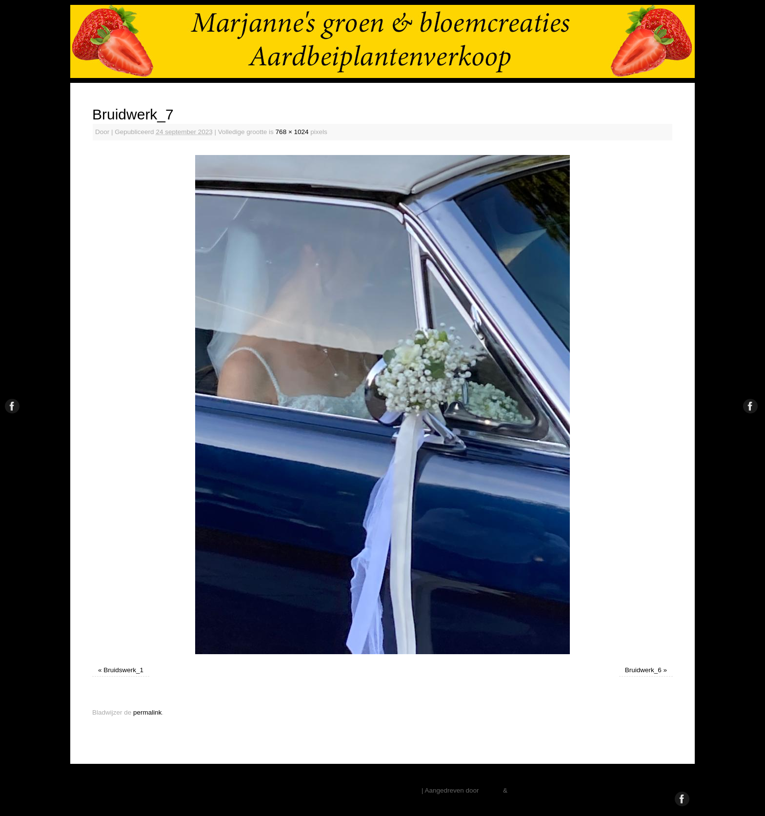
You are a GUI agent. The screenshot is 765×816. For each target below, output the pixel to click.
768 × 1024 (292, 132)
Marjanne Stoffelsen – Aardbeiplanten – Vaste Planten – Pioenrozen (320, 790)
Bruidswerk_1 (123, 670)
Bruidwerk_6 (643, 670)
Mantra (491, 790)
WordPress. (526, 790)
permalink (147, 712)
